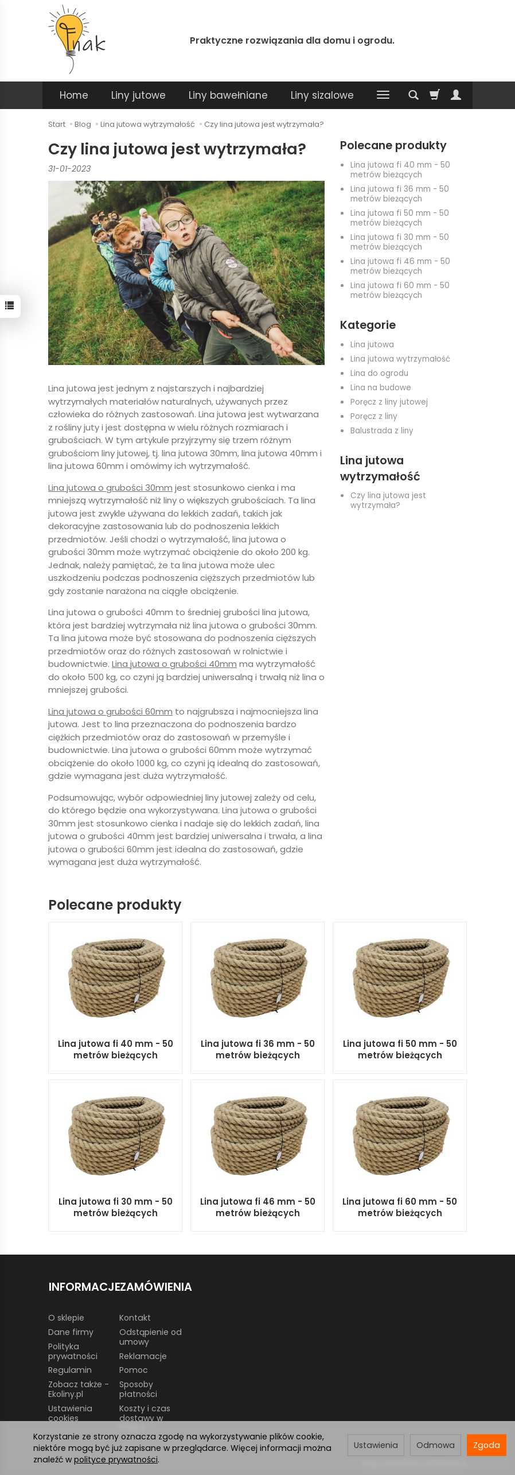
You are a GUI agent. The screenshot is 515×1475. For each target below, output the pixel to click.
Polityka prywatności (72, 1350)
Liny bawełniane (228, 95)
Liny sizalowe (322, 95)
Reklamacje (143, 1355)
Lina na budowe (380, 387)
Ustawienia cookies (70, 1412)
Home (74, 95)
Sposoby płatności (138, 1388)
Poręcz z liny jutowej (389, 402)
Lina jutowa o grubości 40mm (174, 664)
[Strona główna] (77, 39)
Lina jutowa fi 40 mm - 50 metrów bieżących (400, 170)
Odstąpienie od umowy (150, 1335)
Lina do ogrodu (379, 373)
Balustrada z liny (381, 430)
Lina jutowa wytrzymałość (400, 359)
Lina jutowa (372, 344)
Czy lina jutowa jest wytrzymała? (388, 500)
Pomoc (133, 1369)
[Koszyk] (435, 95)
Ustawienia (376, 1445)
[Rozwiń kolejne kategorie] (383, 95)
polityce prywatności (116, 1459)
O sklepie (66, 1317)
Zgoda (486, 1445)
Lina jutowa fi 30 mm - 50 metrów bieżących (399, 242)
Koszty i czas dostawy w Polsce (144, 1417)
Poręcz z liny (373, 416)
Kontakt (135, 1317)
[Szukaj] (413, 95)
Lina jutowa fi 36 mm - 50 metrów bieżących (399, 194)
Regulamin (70, 1369)
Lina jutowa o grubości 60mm (110, 711)
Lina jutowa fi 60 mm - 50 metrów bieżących (400, 290)
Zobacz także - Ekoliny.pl (78, 1388)
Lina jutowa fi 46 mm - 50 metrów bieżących (400, 266)
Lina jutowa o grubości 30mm (110, 488)
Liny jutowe (138, 95)
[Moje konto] (456, 95)
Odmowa (435, 1445)
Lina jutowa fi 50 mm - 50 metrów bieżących (399, 218)
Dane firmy (70, 1331)
